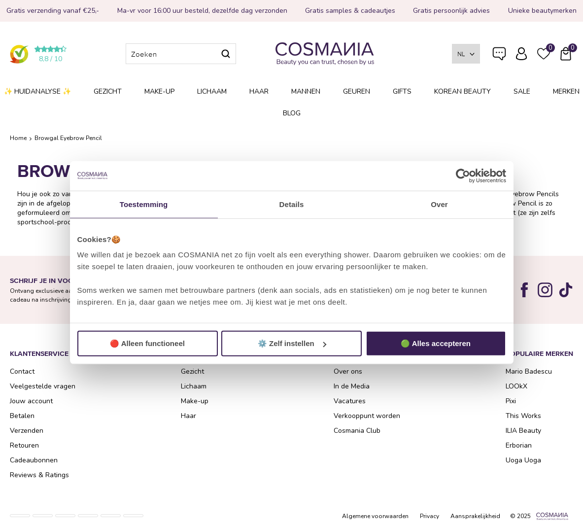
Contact (22, 371)
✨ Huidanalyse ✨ (37, 91)
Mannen (305, 91)
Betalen (22, 415)
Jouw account (31, 401)
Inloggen (521, 53)
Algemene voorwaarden (375, 516)
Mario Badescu (529, 371)
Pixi (511, 401)
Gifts (402, 91)
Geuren (356, 91)
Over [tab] (439, 204)
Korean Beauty (462, 91)
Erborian (519, 445)
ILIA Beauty (523, 430)
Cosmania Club (357, 430)
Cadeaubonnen (34, 460)
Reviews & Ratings (39, 475)
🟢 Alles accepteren (436, 343)
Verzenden (26, 430)
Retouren (24, 445)
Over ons (348, 371)
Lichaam (212, 91)
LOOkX (516, 386)
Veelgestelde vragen (499, 55)
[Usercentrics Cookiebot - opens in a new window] (463, 175)
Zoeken (226, 54)
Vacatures (350, 401)
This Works (523, 415)
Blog (292, 113)
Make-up (159, 91)
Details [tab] (291, 204)
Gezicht (108, 91)
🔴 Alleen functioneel (147, 343)
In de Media (352, 386)
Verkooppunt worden (367, 415)
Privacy (429, 516)
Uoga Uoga (523, 460)
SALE (522, 91)
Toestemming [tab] (144, 204)
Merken (566, 91)
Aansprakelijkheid (475, 516)
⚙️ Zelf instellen (292, 343)
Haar (259, 91)
